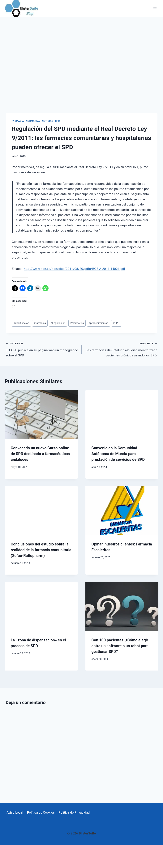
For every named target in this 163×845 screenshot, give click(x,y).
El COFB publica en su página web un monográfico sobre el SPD (42, 349)
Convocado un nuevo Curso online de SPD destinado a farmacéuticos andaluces (40, 454)
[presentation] (41, 414)
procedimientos (98, 322)
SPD (57, 121)
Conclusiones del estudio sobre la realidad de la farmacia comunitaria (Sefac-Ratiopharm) (41, 550)
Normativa (33, 121)
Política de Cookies (41, 812)
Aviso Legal (14, 812)
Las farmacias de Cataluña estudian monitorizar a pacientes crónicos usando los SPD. (121, 349)
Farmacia (18, 121)
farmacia (40, 322)
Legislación (58, 322)
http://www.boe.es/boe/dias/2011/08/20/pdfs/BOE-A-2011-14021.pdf (74, 269)
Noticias (47, 121)
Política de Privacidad (74, 812)
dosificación (21, 322)
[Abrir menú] (154, 8)
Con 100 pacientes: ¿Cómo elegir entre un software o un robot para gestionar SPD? (120, 646)
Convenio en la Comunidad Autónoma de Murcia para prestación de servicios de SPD (118, 454)
